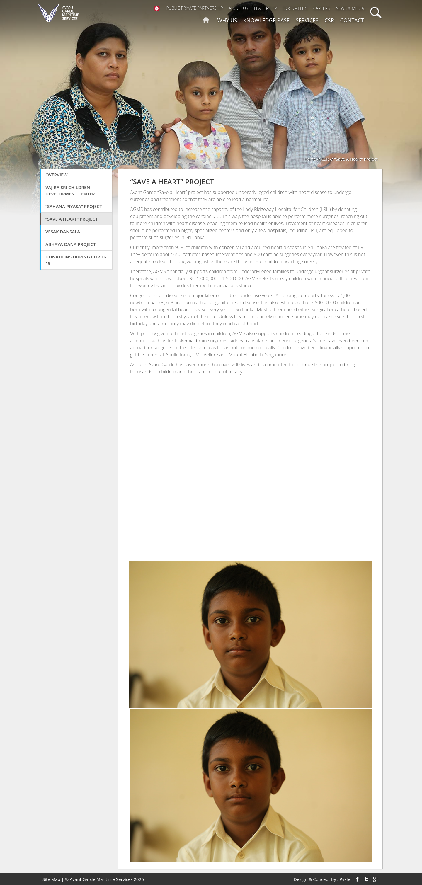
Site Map (51, 879)
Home (310, 159)
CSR (329, 20)
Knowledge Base (266, 20)
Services (307, 20)
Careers (321, 8)
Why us (227, 20)
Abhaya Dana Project (70, 244)
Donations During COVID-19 (75, 260)
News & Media (350, 8)
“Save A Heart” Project (71, 219)
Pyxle (344, 879)
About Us (238, 8)
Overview (56, 175)
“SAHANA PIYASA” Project (73, 206)
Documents (295, 8)
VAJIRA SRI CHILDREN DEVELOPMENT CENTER (70, 190)
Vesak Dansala (62, 231)
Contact (352, 20)
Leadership (265, 8)
